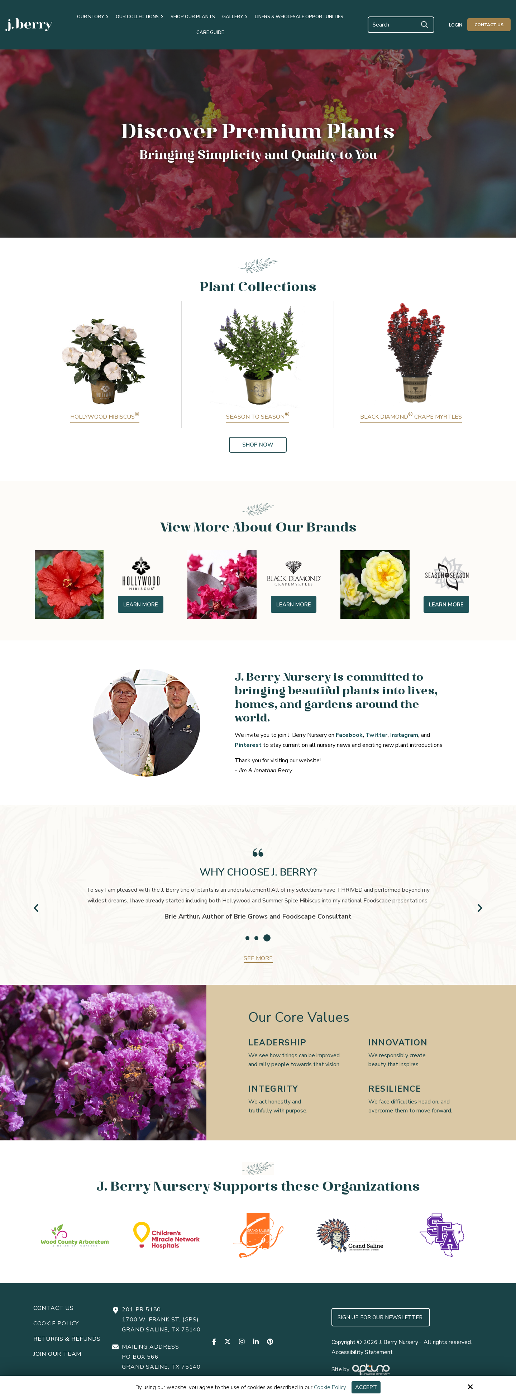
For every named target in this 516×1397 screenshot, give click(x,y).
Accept (366, 1387)
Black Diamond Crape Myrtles (411, 417)
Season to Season (257, 417)
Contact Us (488, 25)
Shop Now (257, 444)
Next (479, 908)
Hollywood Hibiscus (104, 417)
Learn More (140, 604)
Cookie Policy (330, 1387)
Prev (36, 908)
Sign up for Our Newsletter (381, 1317)
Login (455, 25)
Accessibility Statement (362, 1352)
